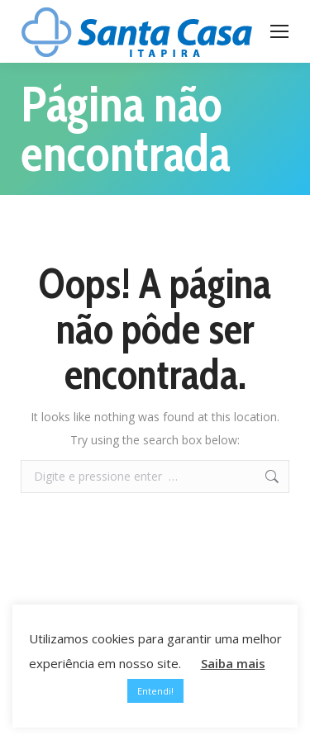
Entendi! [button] (155, 691)
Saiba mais (233, 663)
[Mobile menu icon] (279, 31)
